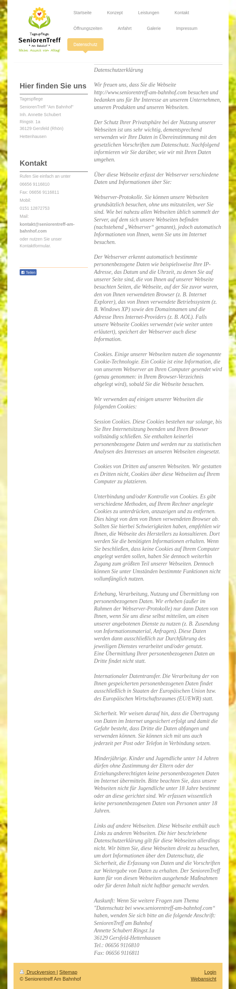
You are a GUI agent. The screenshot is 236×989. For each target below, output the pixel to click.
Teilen (28, 272)
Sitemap (68, 972)
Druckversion (38, 972)
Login (210, 972)
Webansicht (203, 979)
